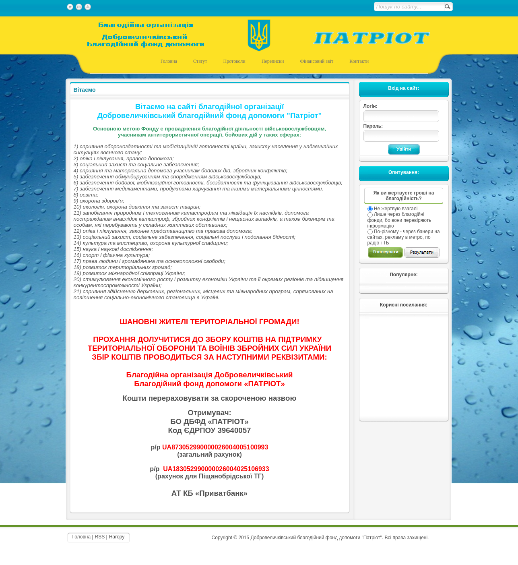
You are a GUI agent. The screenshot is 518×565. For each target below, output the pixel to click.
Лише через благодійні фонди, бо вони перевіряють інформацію (399, 219)
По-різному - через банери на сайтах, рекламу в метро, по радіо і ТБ (403, 237)
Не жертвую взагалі (395, 208)
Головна (81, 537)
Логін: (370, 106)
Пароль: (373, 126)
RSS (100, 537)
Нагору (117, 537)
